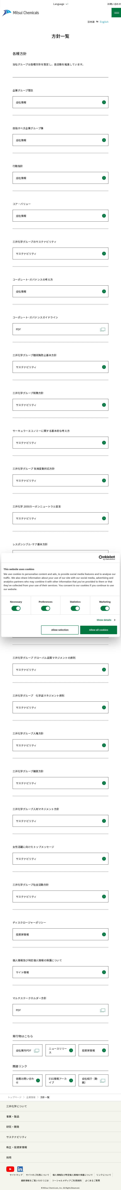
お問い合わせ (114, 4)
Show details (104, 620)
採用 (9, 1157)
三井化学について (16, 1106)
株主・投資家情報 (16, 1147)
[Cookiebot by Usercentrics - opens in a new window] (103, 557)
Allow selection (60, 629)
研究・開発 (12, 1127)
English (104, 21)
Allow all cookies (98, 629)
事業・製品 (12, 1116)
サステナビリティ (16, 1137)
